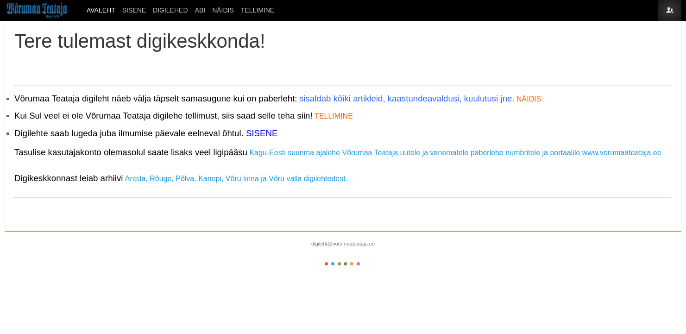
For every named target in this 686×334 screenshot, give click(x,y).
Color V (351, 263)
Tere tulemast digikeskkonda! (139, 41)
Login (669, 10)
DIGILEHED (170, 10)
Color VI (358, 263)
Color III (339, 263)
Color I (326, 263)
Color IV (345, 263)
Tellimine (257, 10)
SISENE (134, 10)
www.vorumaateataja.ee (621, 153)
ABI (200, 10)
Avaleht (101, 10)
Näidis (223, 10)
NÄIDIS (528, 99)
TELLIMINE (334, 116)
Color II (332, 263)
